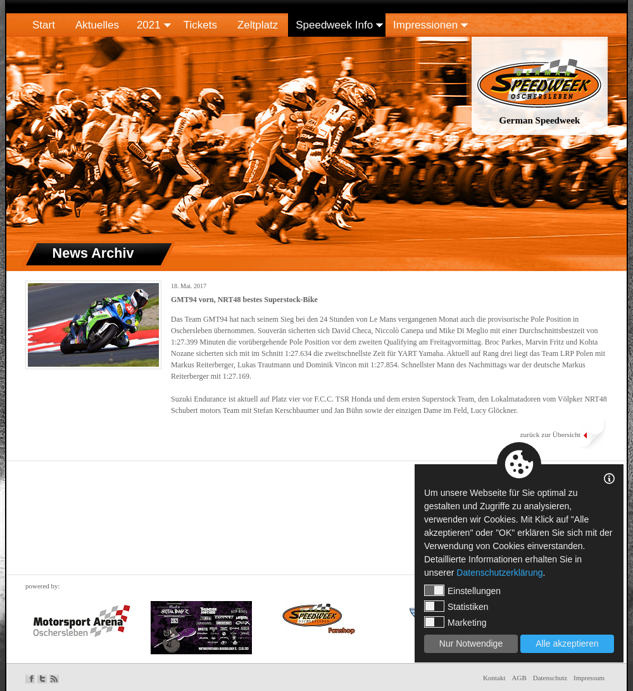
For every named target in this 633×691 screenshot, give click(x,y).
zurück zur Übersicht (550, 434)
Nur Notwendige (471, 643)
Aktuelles (97, 25)
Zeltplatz (257, 25)
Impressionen (425, 25)
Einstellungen (462, 590)
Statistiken (456, 606)
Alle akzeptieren (567, 643)
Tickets (200, 25)
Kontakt (494, 677)
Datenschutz (550, 677)
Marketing (455, 622)
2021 (149, 25)
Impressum (589, 677)
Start (43, 25)
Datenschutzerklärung (499, 572)
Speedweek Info (334, 25)
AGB (519, 677)
